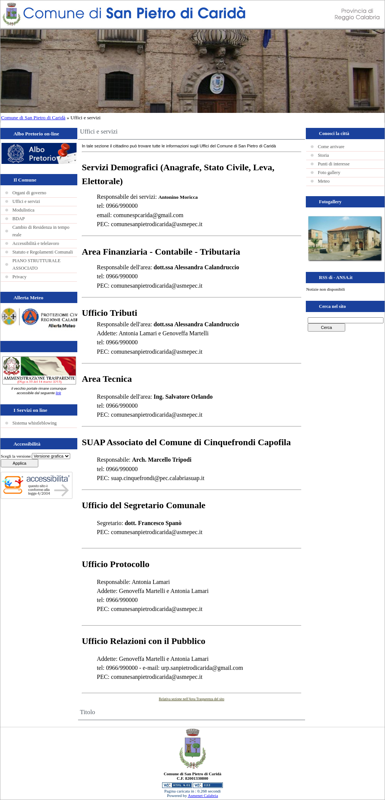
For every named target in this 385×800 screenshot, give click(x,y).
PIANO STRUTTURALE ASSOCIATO (36, 264)
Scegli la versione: (16, 456)
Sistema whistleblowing (34, 423)
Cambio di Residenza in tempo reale (40, 231)
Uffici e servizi (26, 201)
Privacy (19, 276)
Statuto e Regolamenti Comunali (42, 252)
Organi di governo (29, 192)
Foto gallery (329, 172)
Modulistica (23, 210)
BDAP (18, 218)
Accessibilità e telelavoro (35, 243)
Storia (323, 155)
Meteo (323, 181)
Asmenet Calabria (203, 795)
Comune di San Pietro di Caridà (33, 117)
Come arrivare (331, 146)
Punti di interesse (334, 164)
